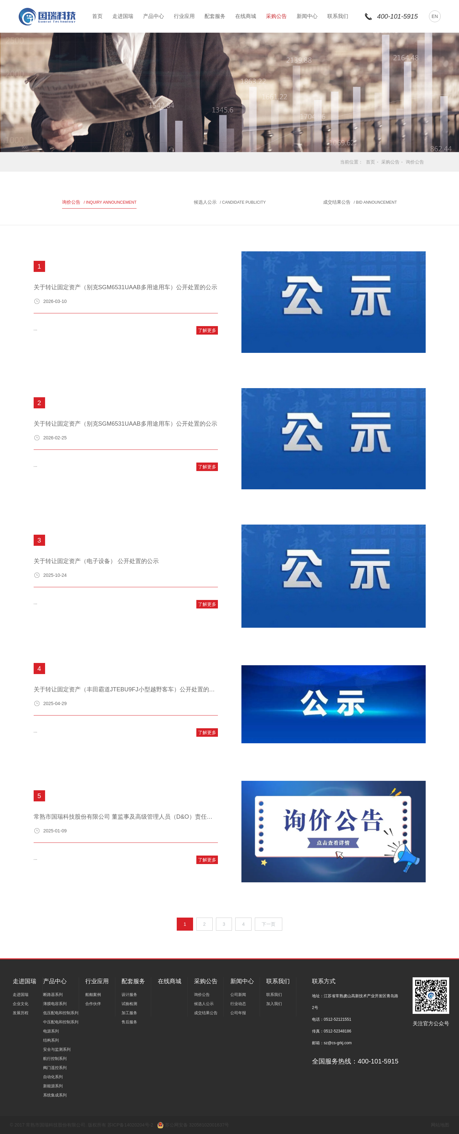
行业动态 (238, 1003)
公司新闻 (238, 994)
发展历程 (20, 1013)
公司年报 (238, 1013)
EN (435, 16)
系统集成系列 (55, 1095)
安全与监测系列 (57, 1049)
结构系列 (51, 1040)
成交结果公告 (360, 202)
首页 (97, 16)
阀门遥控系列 (55, 1067)
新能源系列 (53, 1086)
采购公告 (276, 16)
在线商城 (245, 16)
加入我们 (274, 1003)
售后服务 (129, 1022)
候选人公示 (230, 202)
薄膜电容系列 (55, 1003)
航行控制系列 (55, 1058)
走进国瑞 (122, 16)
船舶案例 (93, 994)
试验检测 (129, 1003)
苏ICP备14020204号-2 (131, 1124)
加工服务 (129, 1013)
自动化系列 (53, 1077)
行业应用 (184, 16)
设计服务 (129, 994)
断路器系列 (53, 994)
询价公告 (415, 162)
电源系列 (51, 1031)
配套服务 (215, 16)
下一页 (268, 924)
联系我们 (337, 16)
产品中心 (153, 16)
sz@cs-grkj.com (338, 1043)
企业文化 (20, 1003)
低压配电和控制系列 (60, 1013)
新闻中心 (307, 16)
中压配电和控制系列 (60, 1022)
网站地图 (440, 1124)
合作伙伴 (93, 1003)
